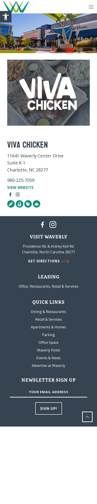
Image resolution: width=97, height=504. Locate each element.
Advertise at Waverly (48, 365)
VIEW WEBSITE (20, 187)
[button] (5, 16)
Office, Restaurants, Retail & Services (48, 286)
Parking (48, 334)
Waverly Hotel (48, 350)
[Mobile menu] (91, 6)
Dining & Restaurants (48, 311)
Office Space (48, 342)
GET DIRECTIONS (48, 261)
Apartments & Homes (48, 327)
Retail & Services (48, 319)
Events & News (48, 357)
